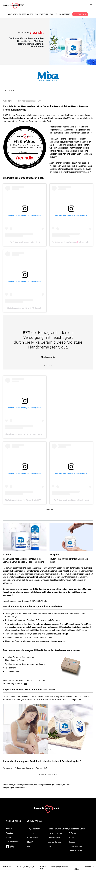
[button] (6, 728)
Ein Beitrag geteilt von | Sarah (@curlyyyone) (71, 500)
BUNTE (51, 846)
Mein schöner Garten (77, 829)
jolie (28, 846)
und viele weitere (75, 851)
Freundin (30, 833)
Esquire (72, 842)
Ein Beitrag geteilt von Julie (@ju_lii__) (25, 242)
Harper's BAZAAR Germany (58, 829)
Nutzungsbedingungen (26, 866)
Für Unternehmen (13, 842)
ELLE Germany (32, 838)
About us (9, 833)
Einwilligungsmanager (59, 866)
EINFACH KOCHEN (55, 833)
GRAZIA (30, 842)
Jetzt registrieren (48, 775)
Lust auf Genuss (54, 842)
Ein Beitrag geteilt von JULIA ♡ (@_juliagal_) (24, 308)
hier (25, 683)
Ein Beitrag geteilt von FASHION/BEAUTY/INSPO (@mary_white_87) (32, 434)
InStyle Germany (33, 829)
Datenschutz (7, 866)
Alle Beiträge (48, 510)
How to (9, 829)
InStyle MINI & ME (76, 846)
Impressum (89, 866)
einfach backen (54, 838)
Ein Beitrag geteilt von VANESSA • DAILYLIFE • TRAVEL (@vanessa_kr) (33, 500)
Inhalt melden (76, 867)
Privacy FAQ (43, 867)
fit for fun (72, 833)
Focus (71, 838)
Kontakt (9, 837)
